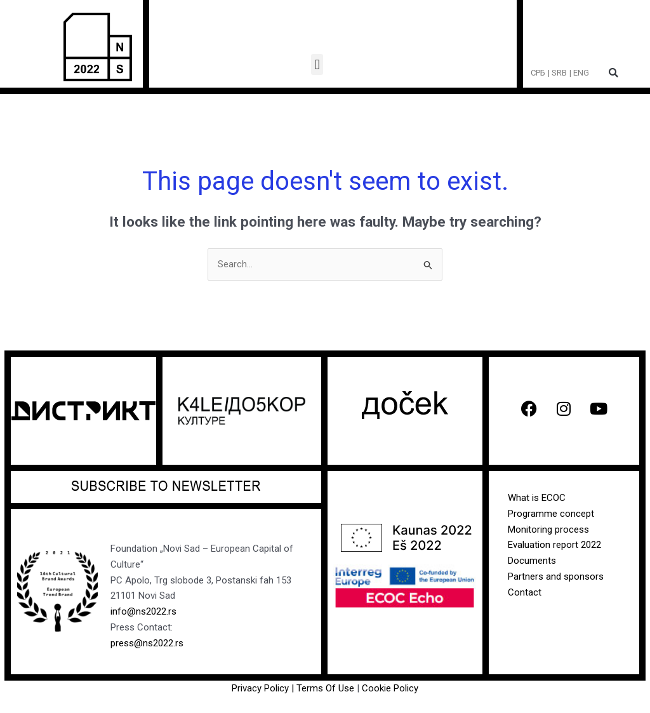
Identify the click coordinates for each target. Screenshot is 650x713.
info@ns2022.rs (143, 611)
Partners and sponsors (556, 576)
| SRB (557, 72)
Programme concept (551, 513)
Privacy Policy (260, 688)
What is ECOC (537, 497)
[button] (317, 64)
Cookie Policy (390, 688)
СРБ (538, 72)
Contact (524, 592)
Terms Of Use (326, 688)
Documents (532, 560)
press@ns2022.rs (146, 643)
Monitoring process (548, 529)
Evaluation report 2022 (554, 544)
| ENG (579, 72)
